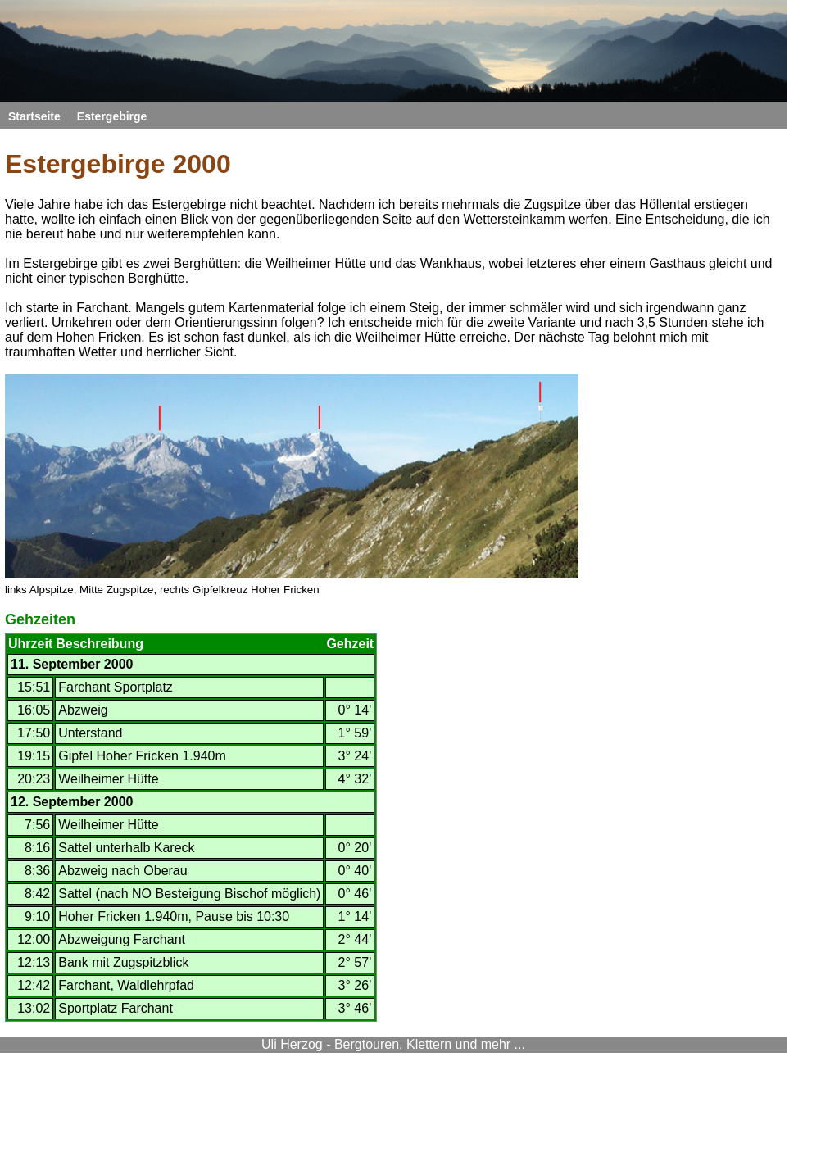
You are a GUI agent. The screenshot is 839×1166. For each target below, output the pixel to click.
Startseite (34, 116)
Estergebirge (112, 116)
